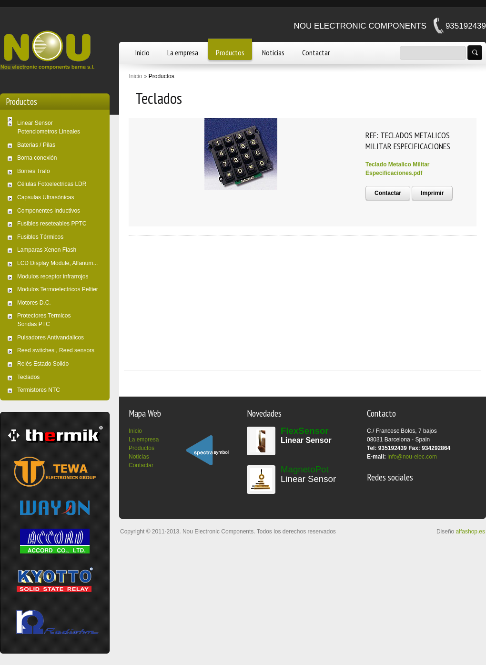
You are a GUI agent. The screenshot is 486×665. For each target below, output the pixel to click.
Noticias (273, 52)
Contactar (316, 52)
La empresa (182, 52)
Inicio (142, 52)
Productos (230, 52)
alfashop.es (470, 531)
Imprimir (432, 193)
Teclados (158, 98)
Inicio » (138, 76)
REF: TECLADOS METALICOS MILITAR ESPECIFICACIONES (407, 141)
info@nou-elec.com (412, 456)
